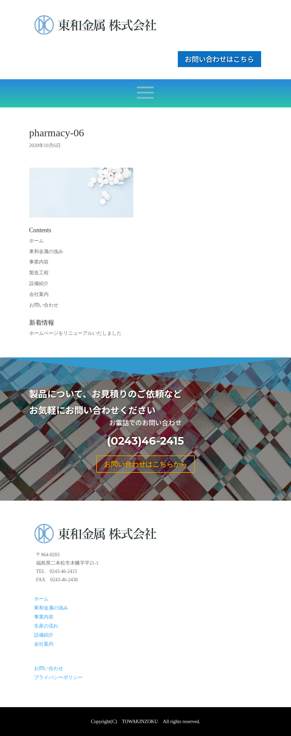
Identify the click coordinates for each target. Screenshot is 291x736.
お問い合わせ (43, 305)
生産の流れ (46, 626)
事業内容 (39, 262)
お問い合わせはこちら (219, 59)
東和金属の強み (46, 251)
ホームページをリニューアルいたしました (75, 333)
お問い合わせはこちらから (145, 464)
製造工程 (39, 272)
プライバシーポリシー (58, 677)
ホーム (36, 240)
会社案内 (39, 294)
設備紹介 (39, 283)
